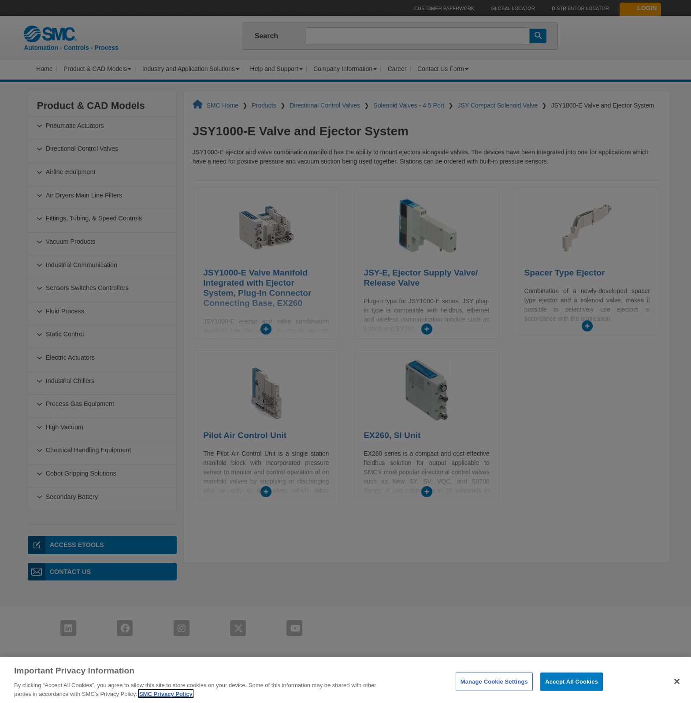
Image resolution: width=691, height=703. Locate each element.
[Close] (677, 692)
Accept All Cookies (571, 692)
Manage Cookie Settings (494, 692)
